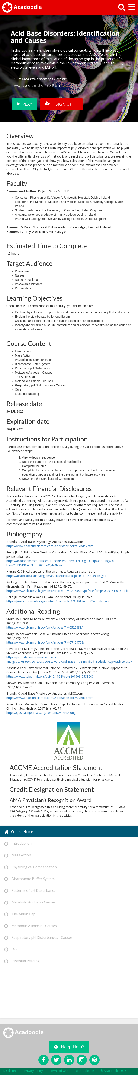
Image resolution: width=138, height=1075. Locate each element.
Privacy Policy (33, 1071)
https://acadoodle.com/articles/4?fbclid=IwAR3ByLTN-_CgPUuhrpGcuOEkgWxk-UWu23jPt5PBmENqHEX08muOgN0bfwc (60, 563)
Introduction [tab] (18, 843)
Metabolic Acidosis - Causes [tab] (29, 902)
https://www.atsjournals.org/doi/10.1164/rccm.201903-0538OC (49, 676)
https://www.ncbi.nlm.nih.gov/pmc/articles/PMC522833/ (44, 627)
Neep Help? (69, 1047)
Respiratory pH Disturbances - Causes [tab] (38, 937)
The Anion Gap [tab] (19, 914)
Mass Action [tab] (17, 855)
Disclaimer (10, 1071)
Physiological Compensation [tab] (30, 867)
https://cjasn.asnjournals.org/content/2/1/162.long (41, 713)
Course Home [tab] (18, 831)
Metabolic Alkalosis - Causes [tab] (30, 925)
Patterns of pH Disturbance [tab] (30, 890)
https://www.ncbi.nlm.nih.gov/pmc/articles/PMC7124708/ (45, 642)
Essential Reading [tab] (22, 961)
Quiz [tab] (11, 949)
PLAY (24, 104)
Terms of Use (58, 1071)
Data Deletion (84, 1071)
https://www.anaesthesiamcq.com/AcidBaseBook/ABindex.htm (49, 546)
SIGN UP (58, 104)
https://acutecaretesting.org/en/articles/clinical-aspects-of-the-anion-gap (56, 576)
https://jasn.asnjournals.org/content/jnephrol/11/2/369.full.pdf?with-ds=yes (57, 601)
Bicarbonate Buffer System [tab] (29, 878)
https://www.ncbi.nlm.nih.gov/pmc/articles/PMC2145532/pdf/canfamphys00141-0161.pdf (67, 591)
